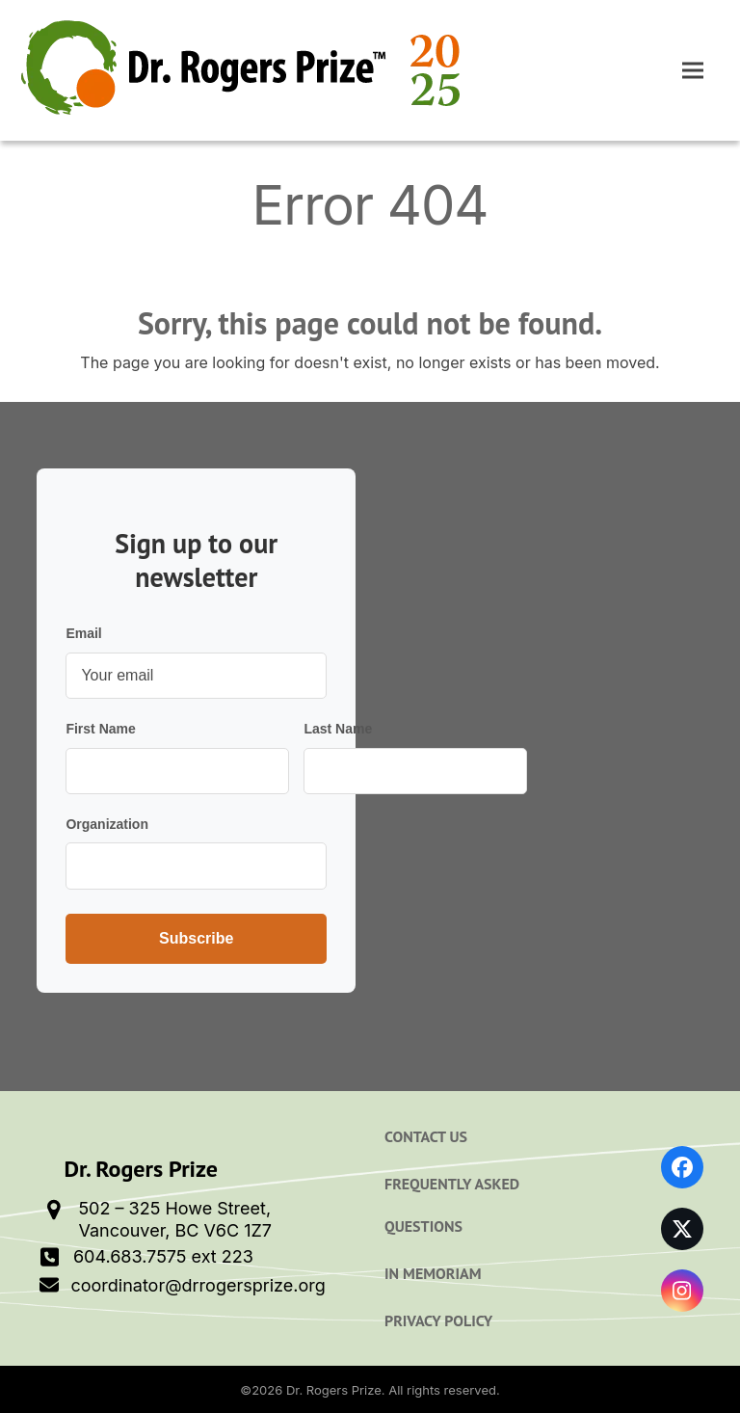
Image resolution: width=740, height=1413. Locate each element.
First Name (100, 728)
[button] (692, 71)
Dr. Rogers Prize (334, 1390)
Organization (107, 824)
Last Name (338, 728)
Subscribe (196, 938)
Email (83, 633)
